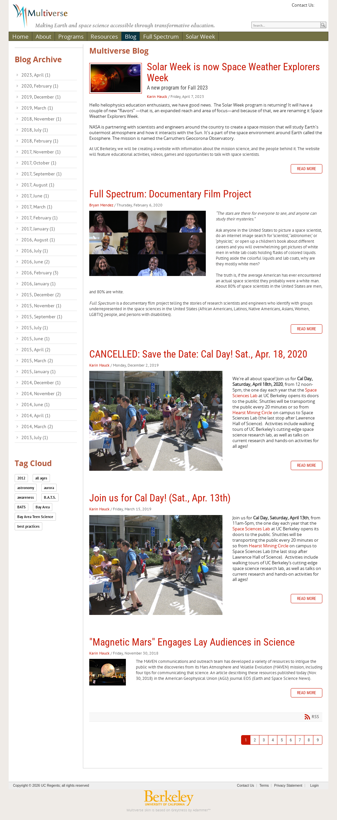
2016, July (34, 251)
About (43, 36)
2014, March (37, 426)
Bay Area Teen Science (35, 516)
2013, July (34, 437)
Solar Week (200, 36)
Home (20, 36)
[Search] (286, 25)
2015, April (35, 350)
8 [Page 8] (309, 739)
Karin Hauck (157, 96)
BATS (21, 507)
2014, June (35, 405)
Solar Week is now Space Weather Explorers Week (116, 78)
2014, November (41, 394)
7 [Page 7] (300, 739)
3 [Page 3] (264, 739)
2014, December (41, 383)
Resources (104, 36)
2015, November (41, 306)
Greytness (179, 810)
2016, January (38, 284)
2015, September (41, 317)
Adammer (200, 810)
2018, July (34, 130)
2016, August (38, 240)
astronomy (25, 487)
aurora (49, 487)
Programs (71, 36)
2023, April (35, 75)
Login (314, 785)
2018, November (41, 119)
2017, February (39, 218)
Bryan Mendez (101, 204)
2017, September (41, 174)
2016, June (35, 262)
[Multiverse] (45, 15)
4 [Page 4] (273, 739)
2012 (21, 478)
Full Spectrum (161, 36)
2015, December (41, 295)
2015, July (34, 328)
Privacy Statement (288, 785)
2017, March (36, 207)
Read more (306, 168)
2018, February (39, 141)
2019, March (37, 108)
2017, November (41, 152)
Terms (264, 785)
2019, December (41, 97)
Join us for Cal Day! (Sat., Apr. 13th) (160, 498)
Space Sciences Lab (251, 529)
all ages (41, 478)
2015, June (35, 339)
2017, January (38, 229)
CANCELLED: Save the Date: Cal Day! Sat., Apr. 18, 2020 (198, 354)
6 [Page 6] (291, 739)
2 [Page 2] (255, 739)
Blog (130, 36)
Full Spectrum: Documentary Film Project (170, 194)
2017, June (35, 196)
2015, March (37, 361)
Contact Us (245, 785)
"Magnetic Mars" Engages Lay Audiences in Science (192, 642)
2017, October (38, 163)
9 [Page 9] (318, 739)
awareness (25, 497)
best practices (28, 526)
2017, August (37, 185)
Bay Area (43, 507)
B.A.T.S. (50, 497)
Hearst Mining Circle (252, 412)
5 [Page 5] (282, 739)
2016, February (39, 273)
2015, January (38, 372)
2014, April (35, 415)
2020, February (39, 86)
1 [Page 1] (246, 739)
